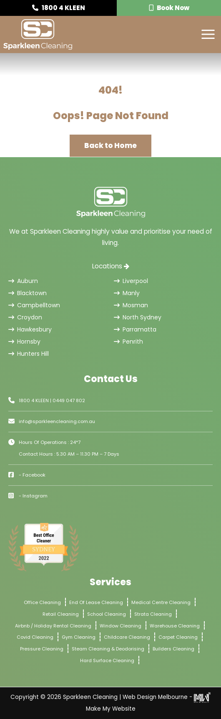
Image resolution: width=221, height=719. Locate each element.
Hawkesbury (30, 329)
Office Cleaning (42, 602)
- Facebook (32, 475)
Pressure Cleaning (41, 648)
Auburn (23, 281)
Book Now (169, 7)
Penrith (128, 341)
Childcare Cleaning (127, 637)
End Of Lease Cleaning (96, 602)
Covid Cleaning (35, 637)
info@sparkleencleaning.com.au (57, 421)
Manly (127, 293)
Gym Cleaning (78, 637)
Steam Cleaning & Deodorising (108, 648)
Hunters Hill (28, 353)
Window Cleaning (120, 625)
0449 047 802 (69, 400)
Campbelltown (34, 305)
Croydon (25, 317)
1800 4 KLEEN (58, 7)
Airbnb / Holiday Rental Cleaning (53, 625)
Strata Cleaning (153, 614)
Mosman (131, 305)
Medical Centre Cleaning (161, 602)
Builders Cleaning (173, 648)
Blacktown (27, 293)
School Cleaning (106, 614)
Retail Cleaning (61, 614)
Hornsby (24, 341)
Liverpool (131, 281)
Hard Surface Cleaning (107, 660)
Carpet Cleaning (178, 637)
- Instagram (33, 495)
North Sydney (137, 317)
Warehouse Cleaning (175, 625)
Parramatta (135, 329)
